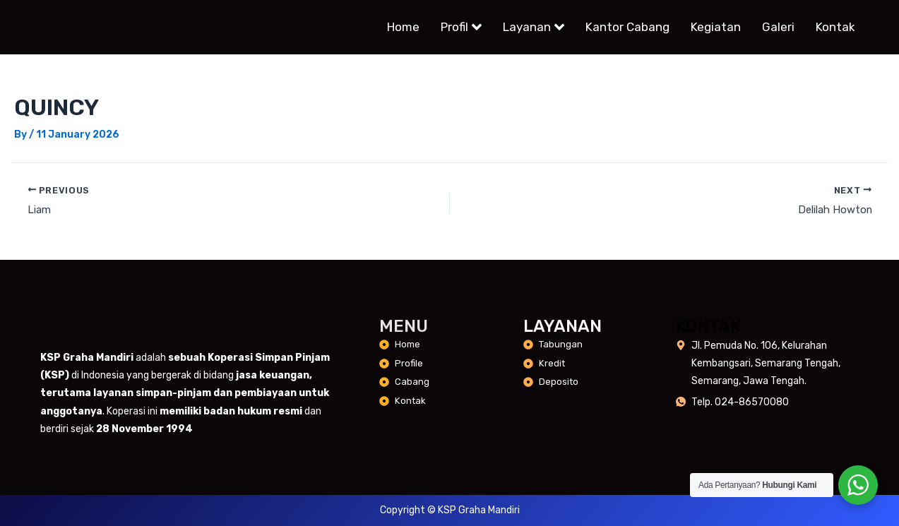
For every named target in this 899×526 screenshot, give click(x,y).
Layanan (533, 27)
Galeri (778, 27)
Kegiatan (716, 27)
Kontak (835, 27)
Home (403, 27)
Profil (461, 27)
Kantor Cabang (627, 27)
